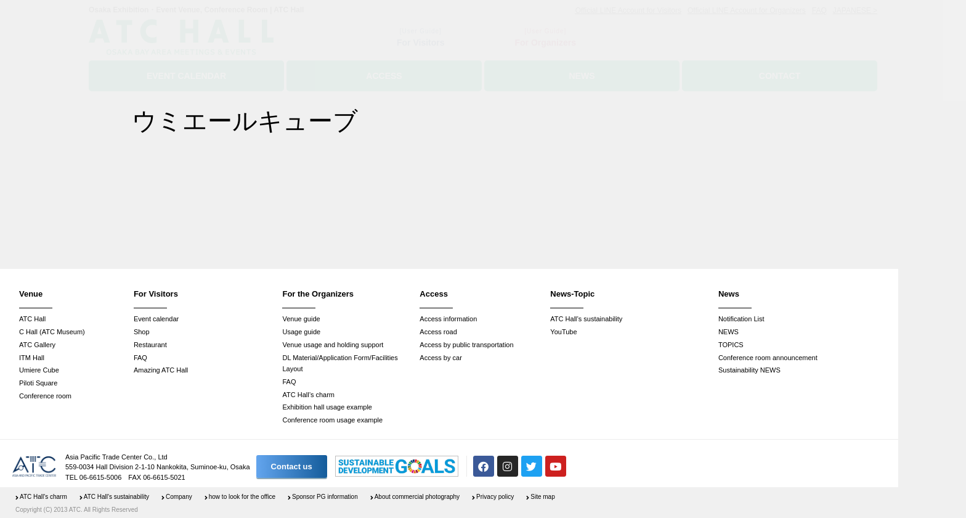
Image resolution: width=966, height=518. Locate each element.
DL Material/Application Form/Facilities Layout (339, 363)
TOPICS (731, 344)
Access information (448, 319)
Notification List (741, 319)
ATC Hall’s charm (308, 394)
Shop (142, 331)
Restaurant (150, 344)
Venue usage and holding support (332, 344)
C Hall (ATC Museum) (52, 331)
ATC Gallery (37, 344)
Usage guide (301, 331)
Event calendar (156, 319)
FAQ (140, 357)
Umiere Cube (39, 370)
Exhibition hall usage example (327, 407)
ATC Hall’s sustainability (586, 319)
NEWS (728, 331)
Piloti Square (38, 383)
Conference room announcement (768, 357)
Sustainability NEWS (749, 370)
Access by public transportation (466, 344)
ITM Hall (31, 357)
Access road (438, 331)
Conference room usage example (332, 420)
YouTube (563, 331)
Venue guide (301, 319)
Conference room (45, 396)
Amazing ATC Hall (161, 370)
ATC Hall (32, 319)
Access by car (440, 357)
